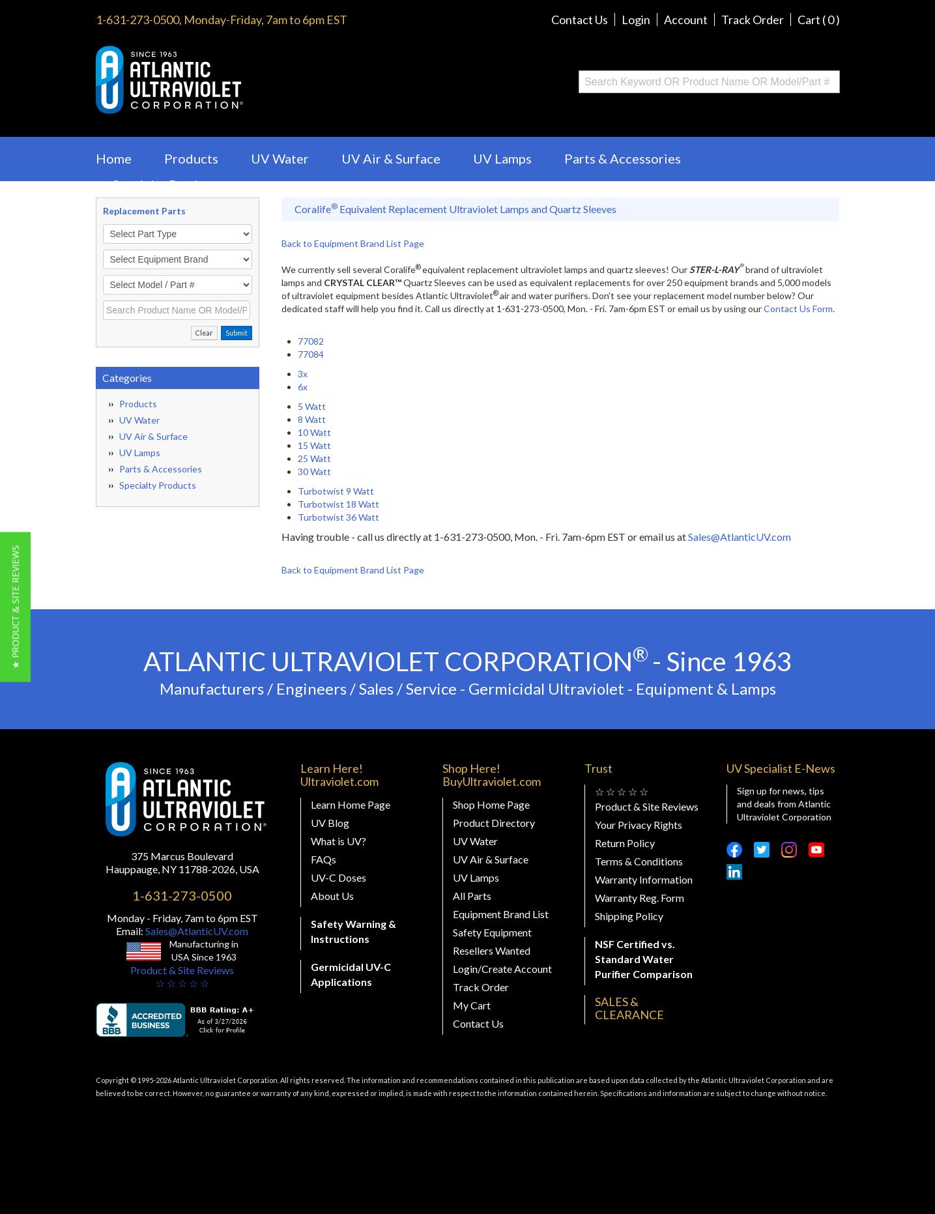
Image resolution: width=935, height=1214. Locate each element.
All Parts (472, 895)
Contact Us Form (798, 308)
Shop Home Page (491, 804)
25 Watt (314, 458)
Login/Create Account (502, 968)
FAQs (323, 859)
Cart (819, 19)
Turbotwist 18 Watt (338, 504)
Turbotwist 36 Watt (338, 517)
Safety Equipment (492, 932)
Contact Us (579, 19)
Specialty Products (167, 184)
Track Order (752, 19)
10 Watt (314, 432)
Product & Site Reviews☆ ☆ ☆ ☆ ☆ (182, 976)
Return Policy (625, 843)
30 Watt (314, 471)
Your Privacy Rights (638, 824)
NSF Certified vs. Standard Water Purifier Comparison (644, 959)
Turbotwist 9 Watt (336, 491)
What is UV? (338, 841)
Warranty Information (644, 879)
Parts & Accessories (622, 158)
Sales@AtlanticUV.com (739, 536)
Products (191, 158)
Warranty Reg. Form (639, 897)
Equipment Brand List (501, 914)
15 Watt (314, 445)
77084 (311, 354)
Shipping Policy (629, 916)
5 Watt (312, 406)
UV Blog (330, 823)
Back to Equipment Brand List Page (352, 243)
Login (636, 19)
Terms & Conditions (639, 861)
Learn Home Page (350, 804)
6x (303, 386)
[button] (15, 607)
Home (114, 158)
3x (303, 373)
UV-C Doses (338, 877)
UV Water (280, 158)
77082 (311, 341)
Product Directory (494, 823)
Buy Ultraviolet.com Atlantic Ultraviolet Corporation (222, 80)
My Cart (472, 1005)
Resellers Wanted (491, 950)
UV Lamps (502, 158)
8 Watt (312, 419)
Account (686, 19)
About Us (332, 895)
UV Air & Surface (390, 158)
